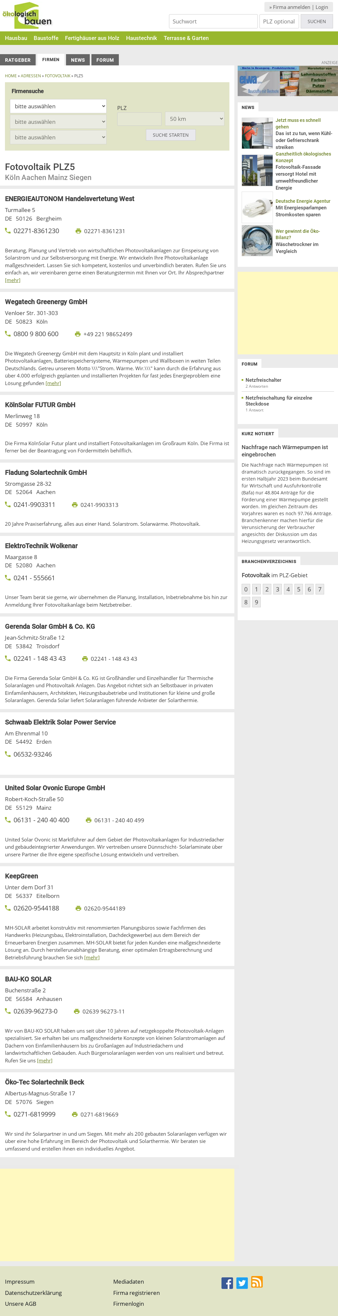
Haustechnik (141, 38)
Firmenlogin (128, 1303)
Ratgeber (18, 60)
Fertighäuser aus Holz (92, 38)
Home (11, 76)
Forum (105, 60)
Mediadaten (128, 1281)
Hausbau (16, 38)
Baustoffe (46, 38)
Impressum (20, 1281)
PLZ (122, 108)
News (78, 60)
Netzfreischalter (263, 380)
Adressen (31, 76)
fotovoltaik (57, 76)
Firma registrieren (136, 1293)
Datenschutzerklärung (33, 1293)
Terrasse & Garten (186, 38)
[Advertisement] (117, 1215)
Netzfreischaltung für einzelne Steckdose (279, 401)
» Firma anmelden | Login (298, 7)
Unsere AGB (20, 1303)
